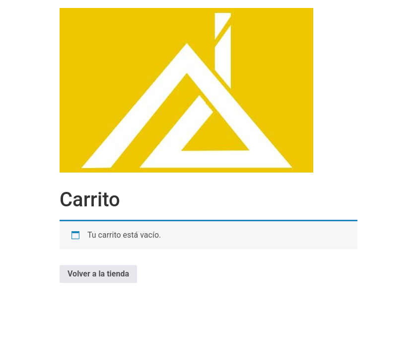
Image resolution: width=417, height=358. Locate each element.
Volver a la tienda (98, 273)
